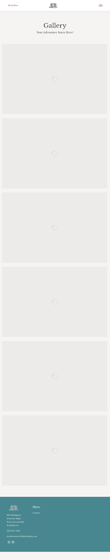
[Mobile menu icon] (101, 5)
